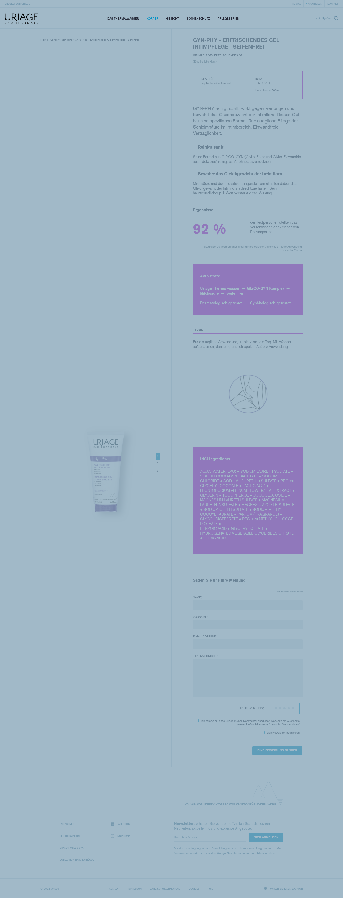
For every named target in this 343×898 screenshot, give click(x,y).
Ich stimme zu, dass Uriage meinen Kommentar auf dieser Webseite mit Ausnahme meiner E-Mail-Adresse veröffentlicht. (248, 722)
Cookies (194, 888)
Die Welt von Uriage (17, 3)
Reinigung (67, 39)
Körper (152, 18)
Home (44, 39)
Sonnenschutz (198, 18)
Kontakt (332, 3)
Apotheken (315, 3)
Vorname (200, 617)
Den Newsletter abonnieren (281, 732)
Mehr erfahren (290, 724)
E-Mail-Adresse (205, 636)
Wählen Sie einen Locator (283, 888)
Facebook (120, 824)
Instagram (120, 836)
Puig (210, 888)
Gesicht (172, 18)
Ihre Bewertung (251, 708)
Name (197, 597)
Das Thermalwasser (123, 18)
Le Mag (296, 3)
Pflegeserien (228, 18)
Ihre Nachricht (205, 656)
